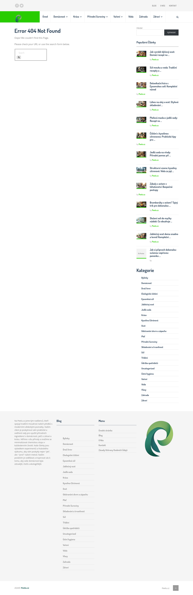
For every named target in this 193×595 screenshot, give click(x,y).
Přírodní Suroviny (96, 16)
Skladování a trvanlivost (152, 347)
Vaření (116, 16)
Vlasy (143, 389)
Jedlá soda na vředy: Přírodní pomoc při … (160, 154)
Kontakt (173, 5)
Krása (76, 16)
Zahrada (143, 16)
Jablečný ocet (147, 304)
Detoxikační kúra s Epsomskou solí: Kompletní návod (163, 86)
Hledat (139, 28)
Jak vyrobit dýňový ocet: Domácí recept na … (162, 53)
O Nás (162, 5)
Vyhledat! (171, 32)
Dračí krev (146, 288)
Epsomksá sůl (147, 299)
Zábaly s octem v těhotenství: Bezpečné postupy (161, 186)
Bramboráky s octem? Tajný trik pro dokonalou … (164, 204)
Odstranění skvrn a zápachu (153, 331)
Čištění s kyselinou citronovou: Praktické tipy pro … (163, 136)
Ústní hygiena (147, 373)
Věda (130, 16)
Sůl (142, 352)
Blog (154, 5)
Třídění (144, 357)
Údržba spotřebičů (149, 363)
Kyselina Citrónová (149, 320)
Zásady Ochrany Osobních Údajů (113, 450)
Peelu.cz (155, 59)
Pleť (143, 336)
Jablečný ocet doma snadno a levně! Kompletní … (164, 235)
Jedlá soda (146, 309)
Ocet (143, 325)
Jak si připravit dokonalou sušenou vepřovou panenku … (163, 252)
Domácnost (59, 16)
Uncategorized (147, 368)
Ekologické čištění (149, 293)
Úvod (45, 16)
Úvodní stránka (105, 430)
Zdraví (156, 16)
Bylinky (144, 277)
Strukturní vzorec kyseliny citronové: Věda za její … (163, 169)
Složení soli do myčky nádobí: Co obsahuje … (161, 220)
